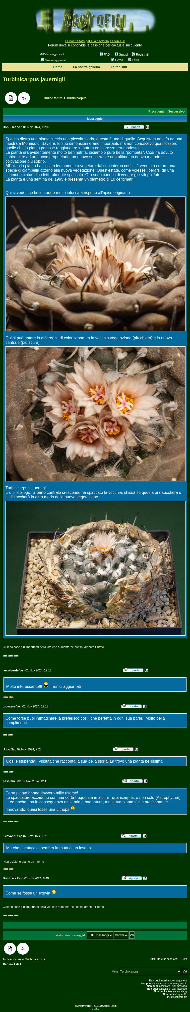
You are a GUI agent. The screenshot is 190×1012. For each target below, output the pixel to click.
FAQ (105, 54)
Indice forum (53, 98)
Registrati (140, 54)
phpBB (88, 1006)
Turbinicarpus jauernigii (34, 79)
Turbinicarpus (76, 98)
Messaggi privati (53, 60)
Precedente (156, 111)
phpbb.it (95, 1008)
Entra (133, 60)
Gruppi (121, 54)
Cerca (117, 60)
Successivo (176, 111)
